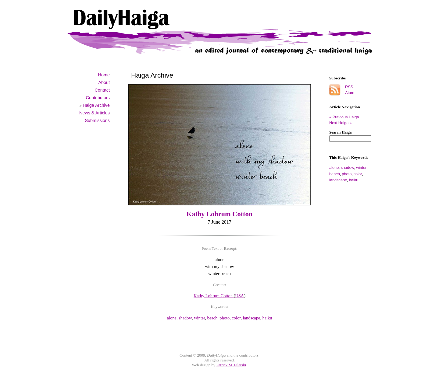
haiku (354, 180)
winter (361, 167)
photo (347, 174)
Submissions (97, 120)
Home (104, 74)
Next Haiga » (340, 122)
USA (239, 295)
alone (334, 167)
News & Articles (94, 112)
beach (334, 174)
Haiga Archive (96, 105)
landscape (338, 180)
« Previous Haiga (346, 117)
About (104, 82)
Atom (349, 92)
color (358, 174)
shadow (347, 167)
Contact (102, 90)
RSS (349, 87)
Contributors (98, 97)
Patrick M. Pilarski (231, 365)
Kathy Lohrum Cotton (219, 214)
